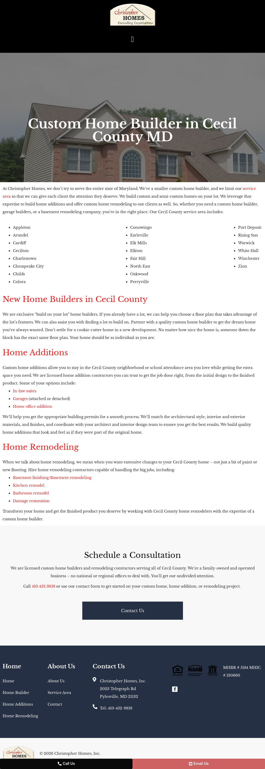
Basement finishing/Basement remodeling (52, 477)
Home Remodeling (41, 447)
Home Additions (35, 352)
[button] (132, 39)
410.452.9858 (44, 586)
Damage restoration (31, 501)
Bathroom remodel (31, 493)
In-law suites (24, 391)
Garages (20, 398)
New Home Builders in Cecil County (75, 299)
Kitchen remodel (29, 485)
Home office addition (32, 406)
